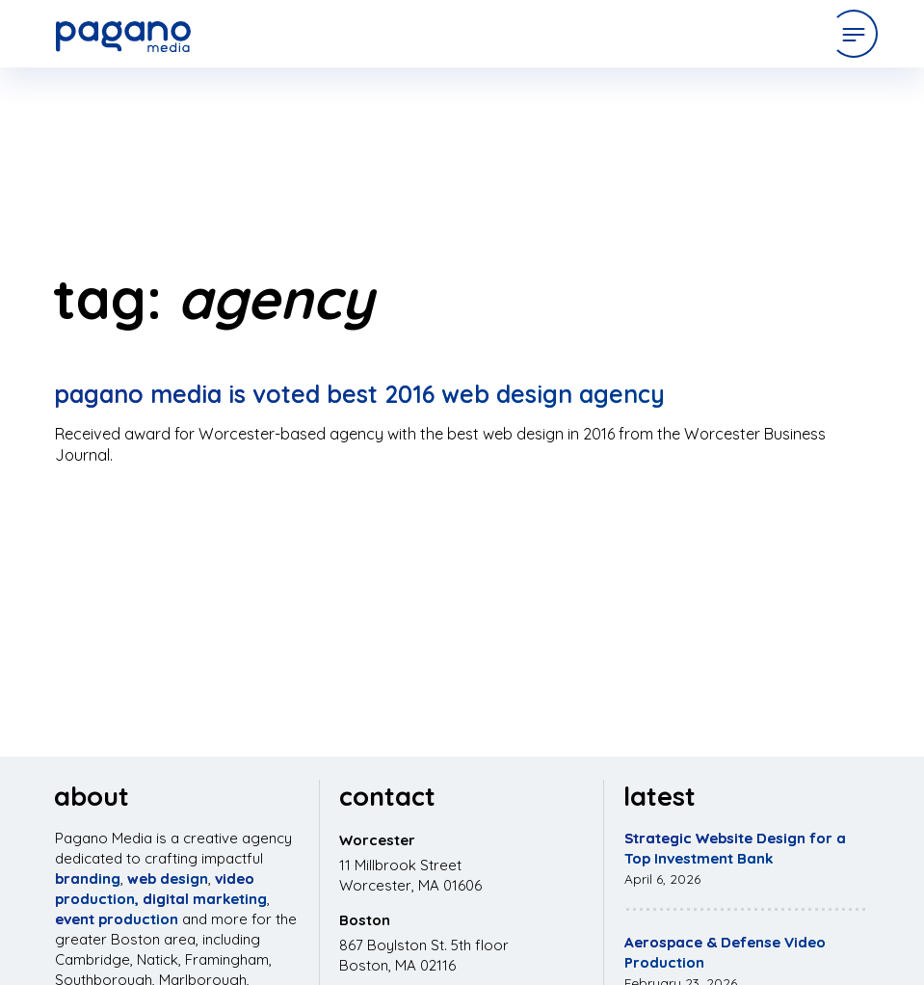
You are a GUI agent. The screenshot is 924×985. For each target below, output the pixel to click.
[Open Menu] (854, 34)
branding (87, 878)
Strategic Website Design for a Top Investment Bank (735, 848)
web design (167, 878)
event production (116, 919)
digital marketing (205, 899)
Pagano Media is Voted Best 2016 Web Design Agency (359, 394)
